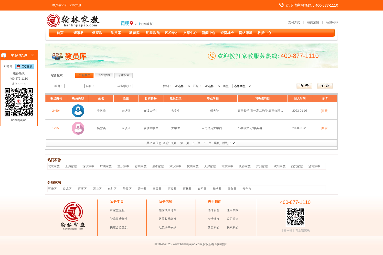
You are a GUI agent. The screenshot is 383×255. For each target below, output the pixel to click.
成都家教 (158, 166)
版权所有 (208, 244)
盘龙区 (67, 188)
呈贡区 (127, 188)
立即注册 (75, 5)
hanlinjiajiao (19, 120)
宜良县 (172, 188)
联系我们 (232, 227)
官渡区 (82, 188)
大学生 (175, 110)
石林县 (187, 188)
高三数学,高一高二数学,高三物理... (260, 110)
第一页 (184, 143)
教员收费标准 (167, 219)
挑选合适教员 (119, 227)
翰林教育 (221, 244)
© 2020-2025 (163, 244)
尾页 (217, 143)
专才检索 (123, 75)
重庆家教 (123, 166)
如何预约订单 (167, 210)
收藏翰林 (332, 22)
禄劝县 (217, 188)
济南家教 (314, 166)
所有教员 (84, 75)
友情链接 (213, 219)
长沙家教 (245, 166)
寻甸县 (232, 188)
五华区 (52, 188)
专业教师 (104, 75)
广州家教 (106, 166)
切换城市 (146, 24)
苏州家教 (141, 166)
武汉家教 (175, 166)
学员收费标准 (119, 219)
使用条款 (232, 210)
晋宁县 (142, 188)
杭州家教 (193, 166)
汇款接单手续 (167, 227)
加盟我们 (213, 227)
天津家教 (210, 166)
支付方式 (294, 22)
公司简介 (232, 219)
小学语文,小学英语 (250, 128)
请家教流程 (117, 210)
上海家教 (71, 166)
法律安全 (213, 210)
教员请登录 (59, 5)
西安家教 (297, 166)
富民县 (157, 188)
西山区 (97, 188)
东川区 (112, 188)
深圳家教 (88, 166)
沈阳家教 (280, 166)
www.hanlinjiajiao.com (188, 244)
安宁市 (247, 188)
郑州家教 (262, 166)
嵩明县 (202, 188)
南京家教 (227, 166)
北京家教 (54, 166)
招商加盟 (313, 22)
